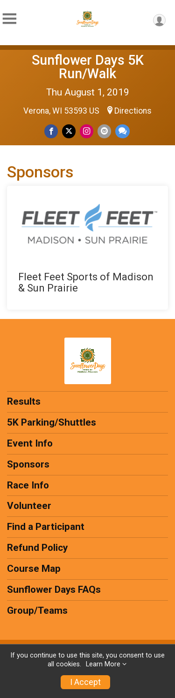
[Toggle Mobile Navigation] (9, 18)
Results (24, 401)
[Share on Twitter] (69, 131)
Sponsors (28, 464)
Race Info (28, 485)
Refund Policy (37, 547)
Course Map (34, 568)
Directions (133, 110)
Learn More (103, 664)
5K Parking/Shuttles (51, 422)
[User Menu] (159, 20)
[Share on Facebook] (51, 131)
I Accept (85, 682)
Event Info (30, 443)
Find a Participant (45, 526)
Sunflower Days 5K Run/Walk (88, 66)
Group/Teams (37, 610)
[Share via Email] (104, 131)
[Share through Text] (122, 131)
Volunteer (29, 505)
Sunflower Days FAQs (54, 589)
